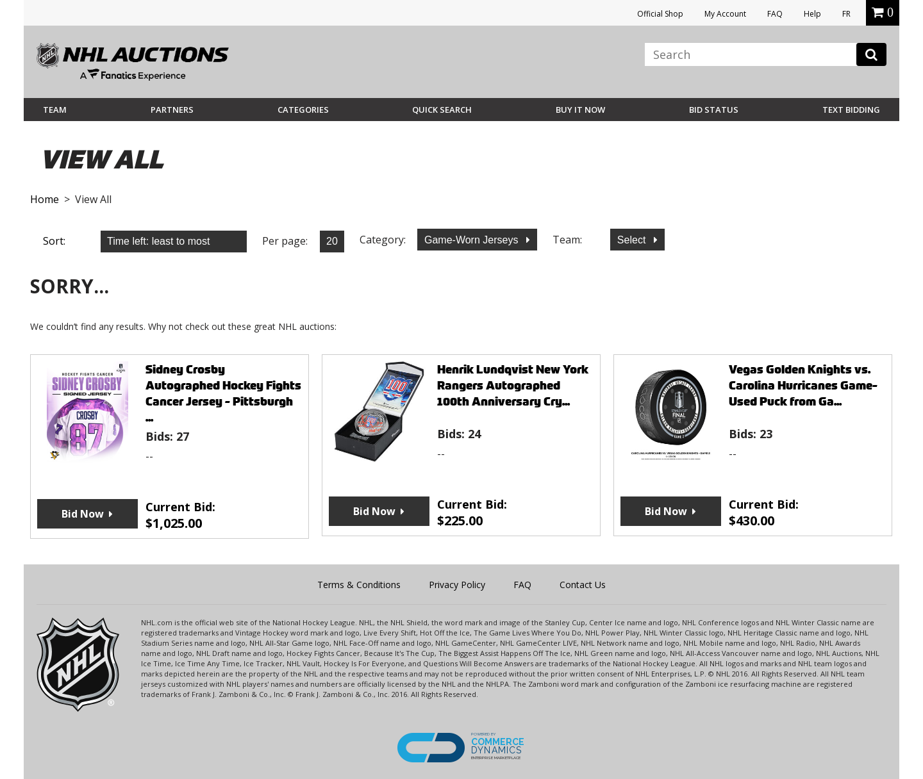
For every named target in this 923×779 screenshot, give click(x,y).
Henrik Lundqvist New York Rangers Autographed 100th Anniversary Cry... (512, 385)
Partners (172, 109)
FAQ (775, 13)
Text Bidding (851, 109)
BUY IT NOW (580, 109)
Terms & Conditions (359, 584)
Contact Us (583, 584)
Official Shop (660, 13)
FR (846, 13)
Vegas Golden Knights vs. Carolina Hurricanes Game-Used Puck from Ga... (803, 385)
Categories (303, 109)
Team (55, 109)
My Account (725, 13)
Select (633, 239)
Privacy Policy (457, 584)
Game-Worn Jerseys (472, 239)
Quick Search (442, 109)
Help (812, 13)
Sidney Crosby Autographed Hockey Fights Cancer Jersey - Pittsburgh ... (223, 393)
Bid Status (713, 109)
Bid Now (83, 514)
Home (44, 199)
